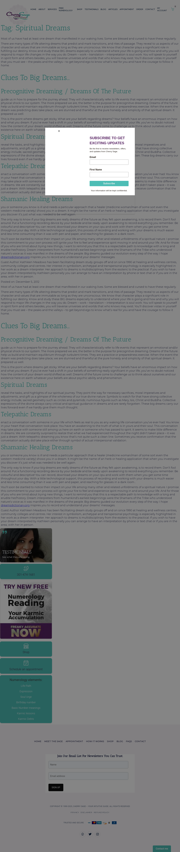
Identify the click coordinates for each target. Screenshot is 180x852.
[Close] (134, 130)
